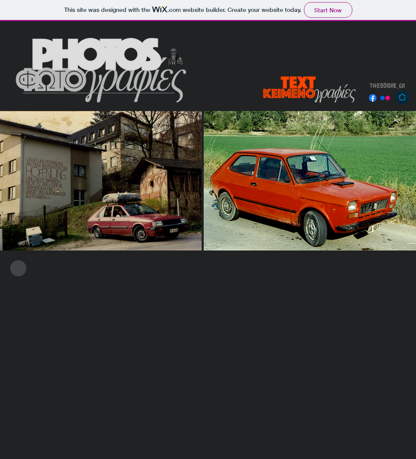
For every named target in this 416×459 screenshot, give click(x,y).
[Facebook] (373, 98)
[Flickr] (385, 98)
